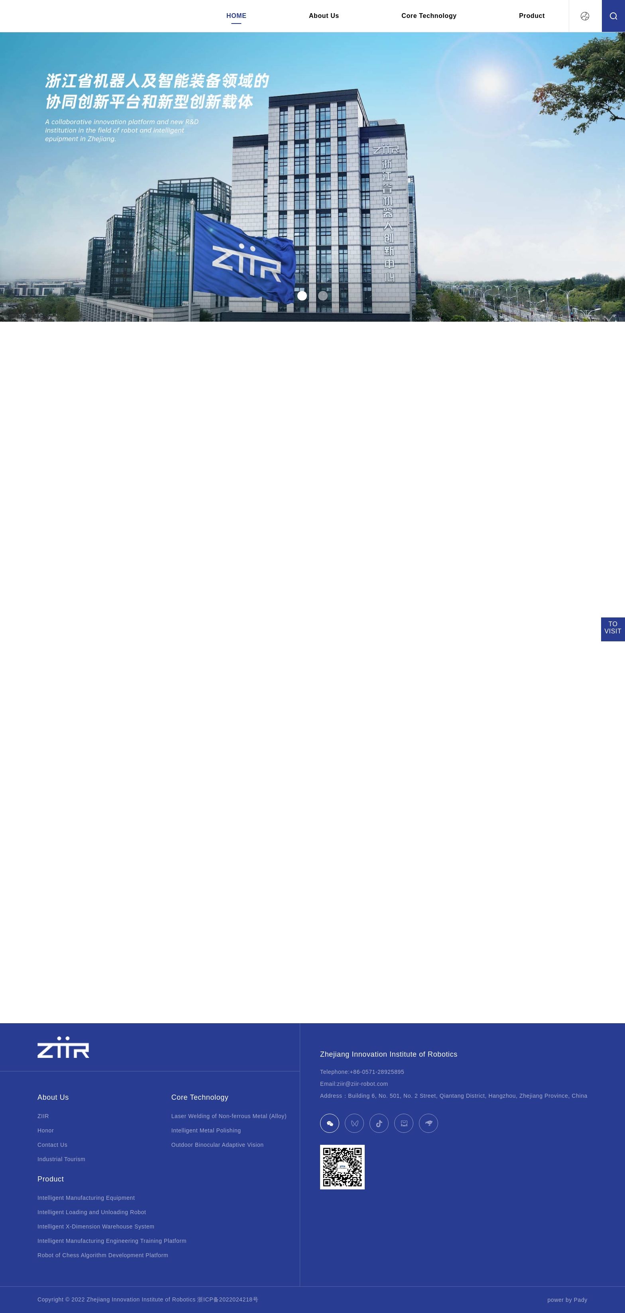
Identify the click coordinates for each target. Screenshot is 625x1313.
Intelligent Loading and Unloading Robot (91, 1212)
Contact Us (52, 1145)
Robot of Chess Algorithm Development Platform (102, 1255)
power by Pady (567, 1300)
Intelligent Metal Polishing (206, 1130)
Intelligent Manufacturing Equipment (86, 1198)
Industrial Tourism (61, 1159)
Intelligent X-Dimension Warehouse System (96, 1226)
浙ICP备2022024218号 (227, 1299)
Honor (45, 1130)
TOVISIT (612, 628)
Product (532, 15)
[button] (302, 296)
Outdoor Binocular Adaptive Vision (217, 1145)
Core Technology (429, 15)
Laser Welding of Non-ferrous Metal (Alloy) (229, 1116)
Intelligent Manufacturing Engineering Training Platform (112, 1241)
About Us (324, 15)
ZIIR (43, 1116)
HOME (236, 15)
